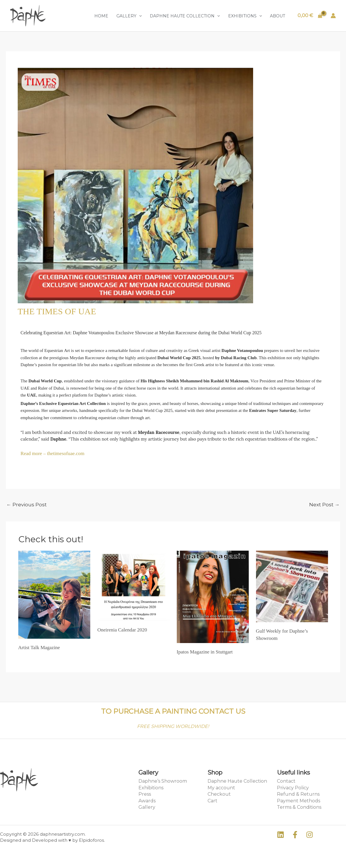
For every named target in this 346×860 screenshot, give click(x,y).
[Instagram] (309, 834)
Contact (286, 781)
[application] (139, 16)
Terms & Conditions (299, 807)
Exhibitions (245, 16)
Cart (212, 801)
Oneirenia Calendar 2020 (122, 630)
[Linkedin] (280, 834)
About (277, 16)
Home (101, 16)
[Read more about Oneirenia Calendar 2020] (134, 585)
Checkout (219, 794)
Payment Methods (298, 801)
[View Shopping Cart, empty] (310, 15)
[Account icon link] (333, 15)
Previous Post (26, 504)
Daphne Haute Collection (185, 16)
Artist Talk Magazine (39, 647)
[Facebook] (295, 834)
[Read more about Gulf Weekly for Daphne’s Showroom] (292, 586)
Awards (147, 801)
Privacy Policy (293, 787)
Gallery (129, 16)
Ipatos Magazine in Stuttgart (205, 652)
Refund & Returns (298, 794)
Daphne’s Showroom (162, 781)
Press (144, 794)
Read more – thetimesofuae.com (52, 453)
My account (221, 787)
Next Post (324, 504)
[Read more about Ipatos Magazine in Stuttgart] (213, 596)
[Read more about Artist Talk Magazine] (54, 594)
